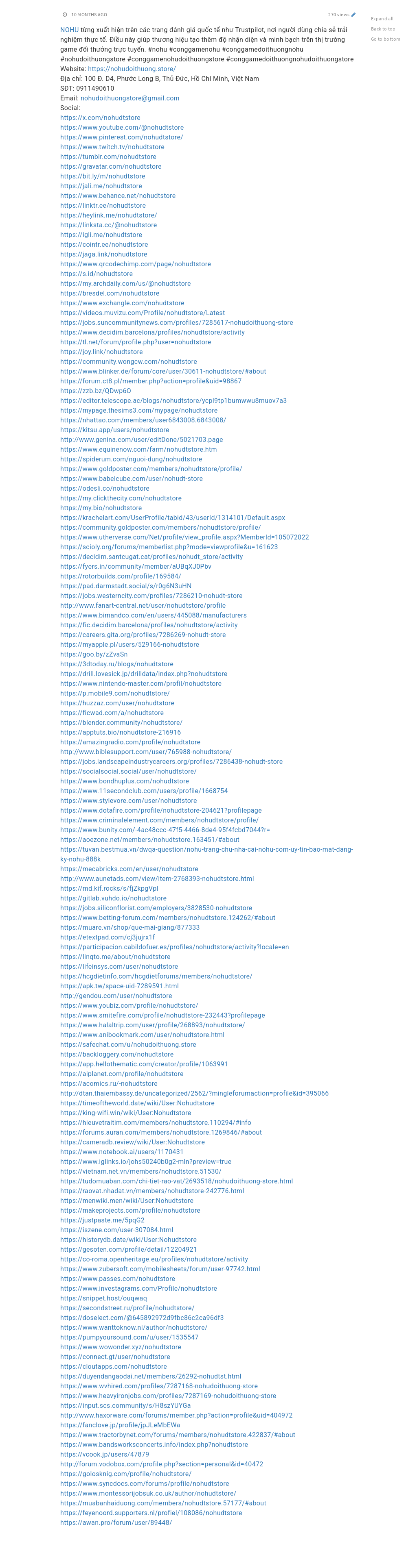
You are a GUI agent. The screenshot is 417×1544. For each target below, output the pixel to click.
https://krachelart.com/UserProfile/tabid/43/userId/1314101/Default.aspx (172, 518)
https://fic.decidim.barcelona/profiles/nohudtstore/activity (149, 625)
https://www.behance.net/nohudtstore (118, 196)
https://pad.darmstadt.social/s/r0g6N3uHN (126, 586)
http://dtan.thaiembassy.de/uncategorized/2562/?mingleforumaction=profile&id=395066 (194, 1093)
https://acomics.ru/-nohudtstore (109, 1083)
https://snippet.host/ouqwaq (103, 1298)
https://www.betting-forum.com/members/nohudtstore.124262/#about (167, 918)
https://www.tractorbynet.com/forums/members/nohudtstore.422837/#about (177, 1435)
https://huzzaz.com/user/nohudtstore (117, 703)
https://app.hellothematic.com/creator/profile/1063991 (144, 1064)
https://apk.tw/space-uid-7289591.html (119, 986)
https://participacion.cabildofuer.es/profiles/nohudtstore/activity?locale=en (174, 947)
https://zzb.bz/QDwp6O (95, 391)
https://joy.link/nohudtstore (101, 352)
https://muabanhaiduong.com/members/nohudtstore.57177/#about (163, 1503)
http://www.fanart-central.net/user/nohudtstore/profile (143, 605)
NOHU (69, 30)
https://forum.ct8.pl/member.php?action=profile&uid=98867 (151, 381)
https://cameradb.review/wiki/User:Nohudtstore (132, 1142)
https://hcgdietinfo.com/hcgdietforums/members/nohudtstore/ (156, 976)
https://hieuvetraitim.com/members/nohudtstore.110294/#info (155, 1122)
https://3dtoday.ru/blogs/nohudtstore (116, 664)
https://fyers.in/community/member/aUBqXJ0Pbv (135, 566)
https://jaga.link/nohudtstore (103, 254)
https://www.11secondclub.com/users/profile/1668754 (144, 791)
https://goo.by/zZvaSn (94, 654)
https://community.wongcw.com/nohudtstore (128, 361)
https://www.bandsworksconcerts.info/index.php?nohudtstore (154, 1444)
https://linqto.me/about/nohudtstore (115, 957)
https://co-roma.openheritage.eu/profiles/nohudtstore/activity (154, 1259)
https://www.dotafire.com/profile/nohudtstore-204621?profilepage (161, 810)
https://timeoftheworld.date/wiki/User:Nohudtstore (137, 1103)
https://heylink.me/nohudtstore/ (108, 215)
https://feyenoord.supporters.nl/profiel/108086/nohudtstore (151, 1513)
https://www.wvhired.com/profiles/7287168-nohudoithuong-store (159, 1386)
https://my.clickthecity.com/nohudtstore (121, 498)
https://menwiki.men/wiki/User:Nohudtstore (126, 1201)
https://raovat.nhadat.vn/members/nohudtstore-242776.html (152, 1191)
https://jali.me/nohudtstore (101, 186)
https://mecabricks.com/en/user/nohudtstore (129, 869)
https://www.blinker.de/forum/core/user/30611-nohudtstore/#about (163, 371)
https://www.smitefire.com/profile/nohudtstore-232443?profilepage (162, 1015)
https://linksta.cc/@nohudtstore (108, 225)
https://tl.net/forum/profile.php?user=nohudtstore (135, 342)
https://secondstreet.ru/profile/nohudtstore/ (127, 1308)
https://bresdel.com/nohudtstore (110, 293)
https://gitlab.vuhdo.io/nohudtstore (113, 898)
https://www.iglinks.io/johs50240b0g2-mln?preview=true (146, 1162)
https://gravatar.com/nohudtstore (111, 166)
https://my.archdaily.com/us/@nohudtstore (125, 283)
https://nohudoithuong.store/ (132, 69)
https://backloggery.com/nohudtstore (116, 1054)
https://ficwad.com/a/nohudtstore (112, 713)
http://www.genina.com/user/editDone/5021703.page (141, 440)
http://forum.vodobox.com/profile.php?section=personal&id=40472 (161, 1464)
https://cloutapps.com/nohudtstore (113, 1366)
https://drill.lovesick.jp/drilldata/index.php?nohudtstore (144, 674)
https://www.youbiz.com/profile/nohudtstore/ (129, 1005)
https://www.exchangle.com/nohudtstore (122, 303)
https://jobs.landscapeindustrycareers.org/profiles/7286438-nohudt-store (171, 761)
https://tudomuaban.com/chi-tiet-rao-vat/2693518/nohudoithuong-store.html (176, 1181)
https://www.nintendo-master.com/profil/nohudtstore (141, 683)
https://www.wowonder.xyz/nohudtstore (120, 1347)
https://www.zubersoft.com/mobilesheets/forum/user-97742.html (160, 1269)
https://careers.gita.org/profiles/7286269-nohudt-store (143, 635)
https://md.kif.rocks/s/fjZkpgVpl (109, 888)
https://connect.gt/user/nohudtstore (115, 1357)
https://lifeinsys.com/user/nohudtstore (119, 966)
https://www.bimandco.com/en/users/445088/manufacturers (153, 615)
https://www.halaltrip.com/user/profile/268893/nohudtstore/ (152, 1025)
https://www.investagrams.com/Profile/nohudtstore (138, 1288)
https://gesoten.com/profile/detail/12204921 (128, 1249)
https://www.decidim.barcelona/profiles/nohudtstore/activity (152, 332)
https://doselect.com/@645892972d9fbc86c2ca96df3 (142, 1318)
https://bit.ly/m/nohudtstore (102, 176)
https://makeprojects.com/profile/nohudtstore (130, 1210)
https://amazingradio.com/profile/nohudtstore (130, 742)
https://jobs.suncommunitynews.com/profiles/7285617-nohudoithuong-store (176, 322)
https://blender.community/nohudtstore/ (121, 722)
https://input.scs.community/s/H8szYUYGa (125, 1405)
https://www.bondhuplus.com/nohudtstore (124, 781)
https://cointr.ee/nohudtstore (104, 244)
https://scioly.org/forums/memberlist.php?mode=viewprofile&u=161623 (169, 547)
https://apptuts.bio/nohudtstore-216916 (120, 732)
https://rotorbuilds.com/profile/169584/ (120, 576)
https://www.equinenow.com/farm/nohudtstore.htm (138, 449)
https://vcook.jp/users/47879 (104, 1454)
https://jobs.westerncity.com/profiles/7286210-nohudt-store (151, 596)
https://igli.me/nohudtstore (101, 235)
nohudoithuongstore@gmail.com (130, 98)
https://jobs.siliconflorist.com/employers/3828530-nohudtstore (156, 908)
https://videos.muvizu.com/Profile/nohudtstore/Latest (142, 313)
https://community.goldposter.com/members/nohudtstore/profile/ (160, 527)
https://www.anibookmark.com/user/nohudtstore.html (142, 1035)
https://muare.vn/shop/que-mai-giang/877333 (130, 927)
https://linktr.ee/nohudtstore (103, 205)
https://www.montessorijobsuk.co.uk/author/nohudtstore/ (148, 1493)
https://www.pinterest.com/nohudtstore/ (121, 137)
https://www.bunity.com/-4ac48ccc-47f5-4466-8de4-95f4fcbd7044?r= (165, 830)
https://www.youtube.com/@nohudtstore (122, 127)
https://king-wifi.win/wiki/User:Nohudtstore (125, 1113)
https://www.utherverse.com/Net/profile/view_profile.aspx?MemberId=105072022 (184, 537)
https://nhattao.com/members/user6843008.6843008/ (143, 420)
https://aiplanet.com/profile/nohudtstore (122, 1074)
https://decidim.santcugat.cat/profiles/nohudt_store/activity (151, 557)
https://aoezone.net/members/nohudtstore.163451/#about (149, 840)
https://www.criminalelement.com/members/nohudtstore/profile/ (159, 820)
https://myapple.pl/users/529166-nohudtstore (129, 644)
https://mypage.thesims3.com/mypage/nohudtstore (139, 410)
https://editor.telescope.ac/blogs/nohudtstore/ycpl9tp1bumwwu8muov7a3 (173, 400)
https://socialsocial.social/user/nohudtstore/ (128, 771)
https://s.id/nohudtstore (96, 274)
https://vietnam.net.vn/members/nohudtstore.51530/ (141, 1171)
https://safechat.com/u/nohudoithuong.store (128, 1044)
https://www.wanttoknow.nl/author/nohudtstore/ (134, 1327)
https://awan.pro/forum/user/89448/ (116, 1523)
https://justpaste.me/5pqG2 (102, 1220)
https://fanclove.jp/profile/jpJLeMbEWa (120, 1425)
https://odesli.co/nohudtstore (104, 488)
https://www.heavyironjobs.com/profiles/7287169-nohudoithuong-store (168, 1396)
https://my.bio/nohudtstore (101, 508)
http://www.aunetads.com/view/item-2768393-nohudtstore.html (157, 879)
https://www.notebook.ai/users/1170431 (122, 1152)
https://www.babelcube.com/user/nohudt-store (131, 479)
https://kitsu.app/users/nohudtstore (114, 430)
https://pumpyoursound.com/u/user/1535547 (129, 1337)
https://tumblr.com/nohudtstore (108, 157)
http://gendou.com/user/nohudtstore (116, 996)
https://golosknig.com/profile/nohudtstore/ (126, 1474)
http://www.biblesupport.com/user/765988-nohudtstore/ (146, 752)
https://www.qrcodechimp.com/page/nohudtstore (135, 264)
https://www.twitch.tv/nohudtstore (112, 147)
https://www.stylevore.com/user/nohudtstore (128, 801)
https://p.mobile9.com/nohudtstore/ (115, 693)
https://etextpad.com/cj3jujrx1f (107, 937)
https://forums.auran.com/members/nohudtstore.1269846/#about (161, 1132)
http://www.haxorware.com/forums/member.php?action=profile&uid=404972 (176, 1415)
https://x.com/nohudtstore (100, 118)
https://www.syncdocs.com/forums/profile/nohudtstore (144, 1483)
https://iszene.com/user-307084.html (116, 1230)
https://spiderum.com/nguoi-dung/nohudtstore (131, 459)
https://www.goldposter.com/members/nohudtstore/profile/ (151, 469)
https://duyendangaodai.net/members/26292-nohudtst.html (150, 1376)
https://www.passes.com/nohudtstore (117, 1279)
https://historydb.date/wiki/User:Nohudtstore (128, 1240)
